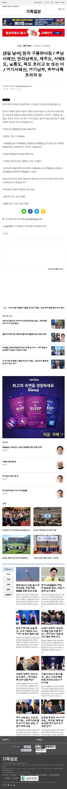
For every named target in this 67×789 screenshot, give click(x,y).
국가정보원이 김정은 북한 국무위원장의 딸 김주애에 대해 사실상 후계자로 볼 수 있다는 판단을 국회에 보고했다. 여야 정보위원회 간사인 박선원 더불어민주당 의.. (53, 735)
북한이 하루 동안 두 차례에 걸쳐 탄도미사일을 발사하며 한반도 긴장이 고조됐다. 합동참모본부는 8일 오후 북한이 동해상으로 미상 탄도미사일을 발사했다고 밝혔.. (27, 599)
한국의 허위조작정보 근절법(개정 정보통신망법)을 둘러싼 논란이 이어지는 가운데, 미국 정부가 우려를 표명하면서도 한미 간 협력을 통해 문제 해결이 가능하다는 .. (27, 642)
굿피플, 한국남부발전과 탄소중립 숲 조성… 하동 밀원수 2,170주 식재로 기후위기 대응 (24, 348)
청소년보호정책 (54, 775)
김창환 (4, 450)
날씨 (6, 233)
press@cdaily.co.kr (24, 86)
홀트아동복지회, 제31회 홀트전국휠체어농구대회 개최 (24, 334)
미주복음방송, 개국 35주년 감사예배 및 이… (16, 530)
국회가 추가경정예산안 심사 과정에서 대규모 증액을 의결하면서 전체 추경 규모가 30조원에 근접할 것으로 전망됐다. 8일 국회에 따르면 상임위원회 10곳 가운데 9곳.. (53, 601)
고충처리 (7, 778)
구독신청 (57, 2)
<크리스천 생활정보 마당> (55, 269)
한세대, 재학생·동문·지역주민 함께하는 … (15, 558)
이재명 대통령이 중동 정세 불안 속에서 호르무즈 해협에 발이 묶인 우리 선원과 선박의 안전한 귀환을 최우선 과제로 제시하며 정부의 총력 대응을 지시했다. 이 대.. (52, 646)
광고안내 (13, 775)
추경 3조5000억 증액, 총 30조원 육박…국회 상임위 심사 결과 (53, 588)
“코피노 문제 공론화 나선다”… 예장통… (46, 558)
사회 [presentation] (8, 584)
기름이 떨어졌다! (9, 461)
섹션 (4, 2)
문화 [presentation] (8, 589)
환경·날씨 (27, 46)
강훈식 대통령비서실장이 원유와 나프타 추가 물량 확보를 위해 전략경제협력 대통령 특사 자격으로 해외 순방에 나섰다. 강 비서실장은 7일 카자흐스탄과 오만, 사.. (53, 691)
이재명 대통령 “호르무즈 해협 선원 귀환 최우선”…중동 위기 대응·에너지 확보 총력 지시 (52, 632)
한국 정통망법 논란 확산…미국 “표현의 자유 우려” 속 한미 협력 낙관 (27, 631)
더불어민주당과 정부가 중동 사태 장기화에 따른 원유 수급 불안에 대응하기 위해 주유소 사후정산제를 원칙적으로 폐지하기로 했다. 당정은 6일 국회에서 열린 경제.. (27, 735)
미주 (51, 2)
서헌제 (4, 493)
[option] (18, 520)
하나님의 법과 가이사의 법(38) (14, 490)
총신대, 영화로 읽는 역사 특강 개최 (45, 530)
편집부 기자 (13, 86)
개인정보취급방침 (41, 775)
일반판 (47, 2)
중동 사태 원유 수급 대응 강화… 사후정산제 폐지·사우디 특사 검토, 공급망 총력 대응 (27, 722)
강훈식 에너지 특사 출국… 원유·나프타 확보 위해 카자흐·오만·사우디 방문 (52, 678)
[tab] (8, 574)
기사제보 (30, 775)
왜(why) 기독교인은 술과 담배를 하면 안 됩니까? (22, 447)
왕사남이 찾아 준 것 (10, 476)
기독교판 (38, 2)
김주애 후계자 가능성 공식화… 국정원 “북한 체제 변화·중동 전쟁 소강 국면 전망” (53, 722)
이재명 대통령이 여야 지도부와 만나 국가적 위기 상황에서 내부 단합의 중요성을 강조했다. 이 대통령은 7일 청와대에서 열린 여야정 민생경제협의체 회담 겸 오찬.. (27, 688)
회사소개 (5, 775)
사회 (19, 46)
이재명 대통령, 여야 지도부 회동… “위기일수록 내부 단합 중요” (27, 677)
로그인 (63, 2)
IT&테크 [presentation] (8, 595)
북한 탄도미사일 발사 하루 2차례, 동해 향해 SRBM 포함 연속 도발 (27, 588)
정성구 (4, 464)
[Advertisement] (33, 288)
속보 (5, 308)
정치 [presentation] (8, 574)
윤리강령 (15, 778)
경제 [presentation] (8, 579)
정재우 (4, 479)
